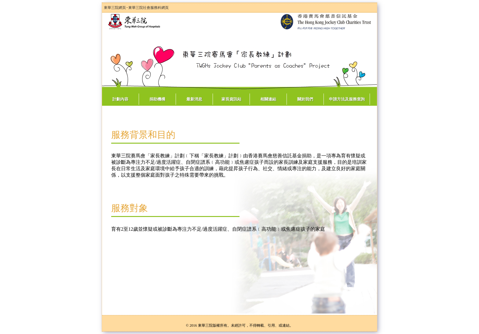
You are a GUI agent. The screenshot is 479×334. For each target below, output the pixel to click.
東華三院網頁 (115, 8)
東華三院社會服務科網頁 (148, 8)
